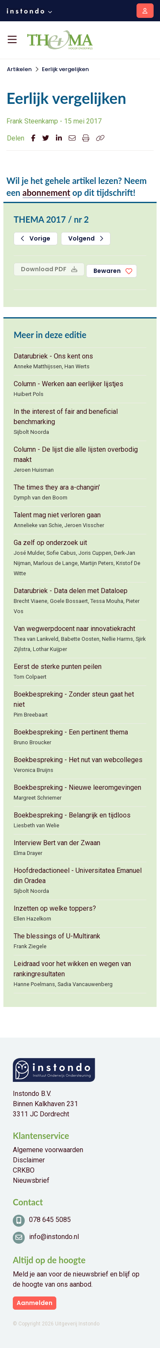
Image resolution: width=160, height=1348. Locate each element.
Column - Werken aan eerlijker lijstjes (68, 384)
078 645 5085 (50, 1220)
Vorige (35, 238)
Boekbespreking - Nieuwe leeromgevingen (77, 787)
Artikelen (19, 69)
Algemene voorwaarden (48, 1150)
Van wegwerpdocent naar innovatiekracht (74, 629)
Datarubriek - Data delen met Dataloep (71, 591)
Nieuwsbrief (31, 1180)
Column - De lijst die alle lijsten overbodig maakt (76, 454)
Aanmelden (34, 1303)
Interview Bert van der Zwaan (57, 843)
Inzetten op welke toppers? (55, 908)
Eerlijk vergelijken (65, 69)
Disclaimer (29, 1160)
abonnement (46, 192)
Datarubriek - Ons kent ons (53, 356)
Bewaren (107, 271)
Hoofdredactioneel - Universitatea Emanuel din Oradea (78, 875)
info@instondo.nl (54, 1237)
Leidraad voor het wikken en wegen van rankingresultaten (72, 969)
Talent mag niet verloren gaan (57, 515)
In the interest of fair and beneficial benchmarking (66, 416)
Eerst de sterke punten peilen (58, 667)
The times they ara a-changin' (57, 487)
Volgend (85, 238)
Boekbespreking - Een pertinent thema (71, 732)
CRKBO (24, 1170)
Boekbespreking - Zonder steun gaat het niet (74, 699)
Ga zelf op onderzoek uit (50, 543)
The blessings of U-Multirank (57, 936)
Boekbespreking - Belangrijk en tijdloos (72, 815)
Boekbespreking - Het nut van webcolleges (78, 760)
